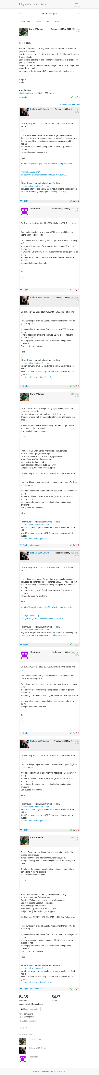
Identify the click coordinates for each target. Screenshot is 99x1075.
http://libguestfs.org (57, 192)
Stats (48, 22)
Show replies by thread (70, 104)
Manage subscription (30, 1009)
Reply (23, 97)
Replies (38, 22)
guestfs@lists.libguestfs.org (31, 1004)
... (23, 129)
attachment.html (26, 93)
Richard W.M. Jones (39, 109)
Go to (58, 22)
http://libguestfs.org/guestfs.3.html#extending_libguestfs (48, 163)
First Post (25, 22)
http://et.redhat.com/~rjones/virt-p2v (36, 377)
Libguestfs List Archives (32, 4)
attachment (36, 545)
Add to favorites (27, 1021)
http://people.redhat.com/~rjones (35, 186)
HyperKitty (48, 1071)
